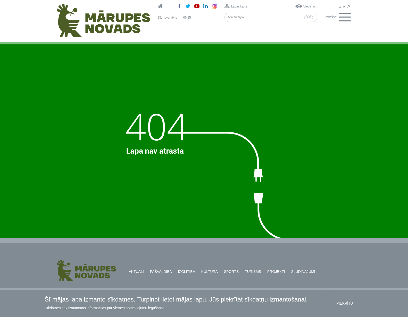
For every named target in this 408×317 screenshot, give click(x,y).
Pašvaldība (161, 272)
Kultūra (209, 272)
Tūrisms (253, 272)
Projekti (276, 272)
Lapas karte (239, 6)
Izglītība (186, 272)
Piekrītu (344, 303)
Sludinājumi (303, 272)
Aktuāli (136, 272)
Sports (231, 272)
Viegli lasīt (310, 6)
